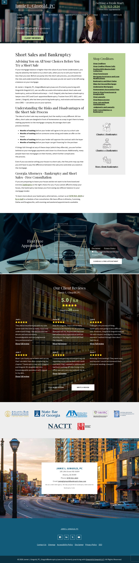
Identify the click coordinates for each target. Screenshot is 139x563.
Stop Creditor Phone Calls (104, 66)
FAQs (95, 15)
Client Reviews (32, 38)
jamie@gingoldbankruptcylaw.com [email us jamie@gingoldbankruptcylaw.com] (72, 481)
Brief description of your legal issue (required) (68, 256)
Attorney (54, 15)
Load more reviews (56, 387)
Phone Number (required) (65, 234)
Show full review (22, 343)
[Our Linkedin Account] (66, 537)
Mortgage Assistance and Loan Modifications (106, 77)
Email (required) (61, 245)
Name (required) (61, 224)
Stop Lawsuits (99, 97)
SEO (102, 544)
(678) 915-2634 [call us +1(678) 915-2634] (110, 7)
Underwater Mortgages (103, 86)
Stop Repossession (101, 99)
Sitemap (50, 544)
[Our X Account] (72, 537)
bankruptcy (27, 184)
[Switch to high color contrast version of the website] (4, 2)
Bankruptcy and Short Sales (105, 81)
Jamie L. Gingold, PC (36, 6)
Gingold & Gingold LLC (95, 559)
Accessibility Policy (65, 544)
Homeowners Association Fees (106, 89)
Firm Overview (35, 15)
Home (19, 15)
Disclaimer (96, 248)
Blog (105, 15)
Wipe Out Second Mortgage (104, 84)
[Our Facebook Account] (60, 537)
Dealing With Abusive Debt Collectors (104, 70)
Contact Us (22, 18)
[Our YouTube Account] (79, 537)
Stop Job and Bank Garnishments (101, 103)
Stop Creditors (99, 63)
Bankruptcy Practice (76, 15)
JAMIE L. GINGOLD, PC (69, 529)
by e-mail (19, 199)
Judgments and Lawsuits (103, 107)
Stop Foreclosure (100, 74)
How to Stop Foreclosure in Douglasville (104, 93)
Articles (118, 15)
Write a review (83, 387)
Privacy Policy (109, 248)
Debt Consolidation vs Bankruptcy (102, 111)
